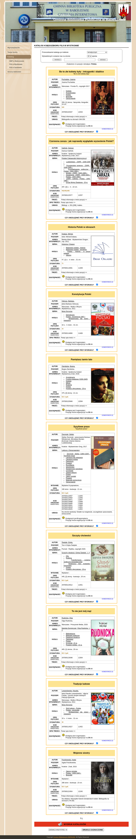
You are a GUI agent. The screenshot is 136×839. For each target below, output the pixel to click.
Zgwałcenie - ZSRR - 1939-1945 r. (78, 175)
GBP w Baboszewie (16, 61)
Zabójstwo (69, 639)
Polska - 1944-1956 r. (73, 177)
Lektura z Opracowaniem (71, 450)
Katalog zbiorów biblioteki (54, 15)
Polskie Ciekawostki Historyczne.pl (74, 158)
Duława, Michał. (67, 234)
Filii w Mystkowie (15, 64)
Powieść (69, 463)
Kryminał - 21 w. (71, 643)
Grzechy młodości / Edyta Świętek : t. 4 (76, 553)
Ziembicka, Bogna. (68, 366)
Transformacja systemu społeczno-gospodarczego (77, 561)
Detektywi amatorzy (73, 637)
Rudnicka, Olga (67, 618)
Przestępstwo (71, 93)
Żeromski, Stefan (68, 434)
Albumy (68, 255)
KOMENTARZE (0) (107, 129)
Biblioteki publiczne (73, 636)
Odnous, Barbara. (68, 301)
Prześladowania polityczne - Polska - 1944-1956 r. (77, 170)
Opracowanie (70, 98)
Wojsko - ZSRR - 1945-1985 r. (76, 173)
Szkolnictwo (70, 467)
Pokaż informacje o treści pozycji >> (74, 117)
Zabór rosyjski (71, 476)
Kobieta (68, 91)
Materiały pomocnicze (73, 480)
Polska (68, 95)
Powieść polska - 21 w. (74, 645)
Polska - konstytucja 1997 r (75, 317)
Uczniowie (69, 471)
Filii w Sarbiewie (15, 67)
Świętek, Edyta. (67, 542)
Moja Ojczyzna (67, 311)
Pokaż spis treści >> (68, 202)
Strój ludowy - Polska (73, 708)
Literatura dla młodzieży (74, 458)
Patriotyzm (70, 461)
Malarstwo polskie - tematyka (76, 250)
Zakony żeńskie (71, 771)
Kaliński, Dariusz (68, 148)
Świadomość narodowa (74, 469)
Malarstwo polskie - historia (75, 248)
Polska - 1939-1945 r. (73, 773)
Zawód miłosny (71, 473)
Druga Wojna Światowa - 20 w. (77, 182)
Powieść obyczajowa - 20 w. (76, 389)
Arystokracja (70, 377)
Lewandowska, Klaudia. (70, 691)
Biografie (69, 97)
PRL (67, 556)
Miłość (68, 383)
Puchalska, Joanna (68, 79)
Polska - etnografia (72, 710)
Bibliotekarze (70, 634)
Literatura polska (72, 459)
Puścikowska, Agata (69, 760)
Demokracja (70, 315)
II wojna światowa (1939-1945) (77, 379)
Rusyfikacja (70, 465)
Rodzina (69, 385)
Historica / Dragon (68, 244)
